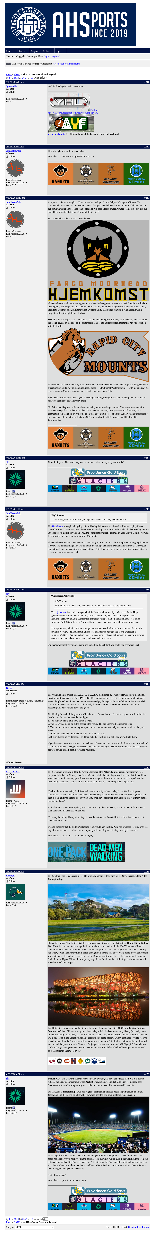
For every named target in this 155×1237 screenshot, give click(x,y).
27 (26, 78)
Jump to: (30, 1227)
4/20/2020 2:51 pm (15, 767)
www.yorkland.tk (56, 134)
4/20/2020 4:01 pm (15, 1074)
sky (7, 462)
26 (23, 78)
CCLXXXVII (12, 771)
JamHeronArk (13, 151)
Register (35, 51)
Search (22, 51)
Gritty (9, 688)
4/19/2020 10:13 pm (15, 198)
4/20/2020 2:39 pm (15, 684)
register (55, 56)
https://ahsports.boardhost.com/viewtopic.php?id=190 (73, 113)
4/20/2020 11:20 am (15, 589)
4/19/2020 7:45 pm (15, 82)
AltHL (17, 74)
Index (8, 51)
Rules (46, 51)
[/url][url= (74, 110)
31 (32, 78)
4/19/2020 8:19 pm (15, 146)
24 (17, 78)
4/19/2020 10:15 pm (15, 457)
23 (15, 78)
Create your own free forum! (66, 63)
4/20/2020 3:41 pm (15, 871)
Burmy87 (10, 875)
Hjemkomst (57, 526)
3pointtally (11, 86)
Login (58, 51)
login (46, 56)
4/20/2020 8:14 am (15, 509)
